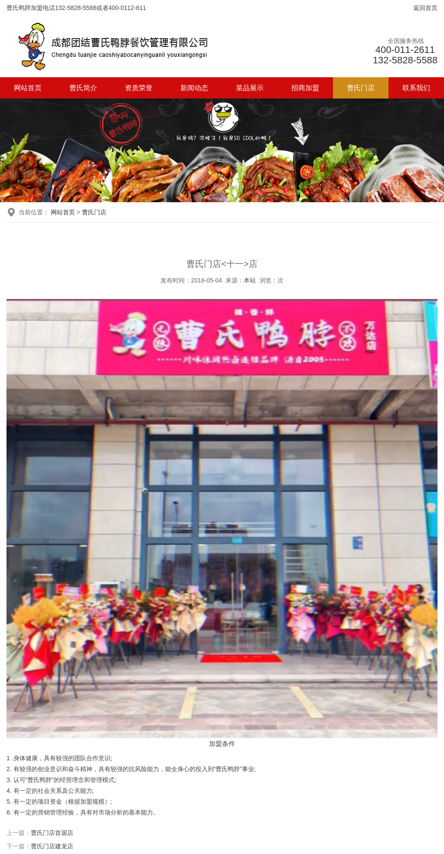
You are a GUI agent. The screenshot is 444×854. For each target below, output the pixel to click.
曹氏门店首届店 (52, 832)
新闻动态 (194, 88)
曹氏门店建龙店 (52, 846)
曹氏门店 (361, 88)
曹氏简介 (83, 88)
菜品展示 (250, 88)
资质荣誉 (139, 88)
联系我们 (416, 88)
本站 (250, 280)
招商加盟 (305, 88)
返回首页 (425, 7)
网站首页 (28, 88)
